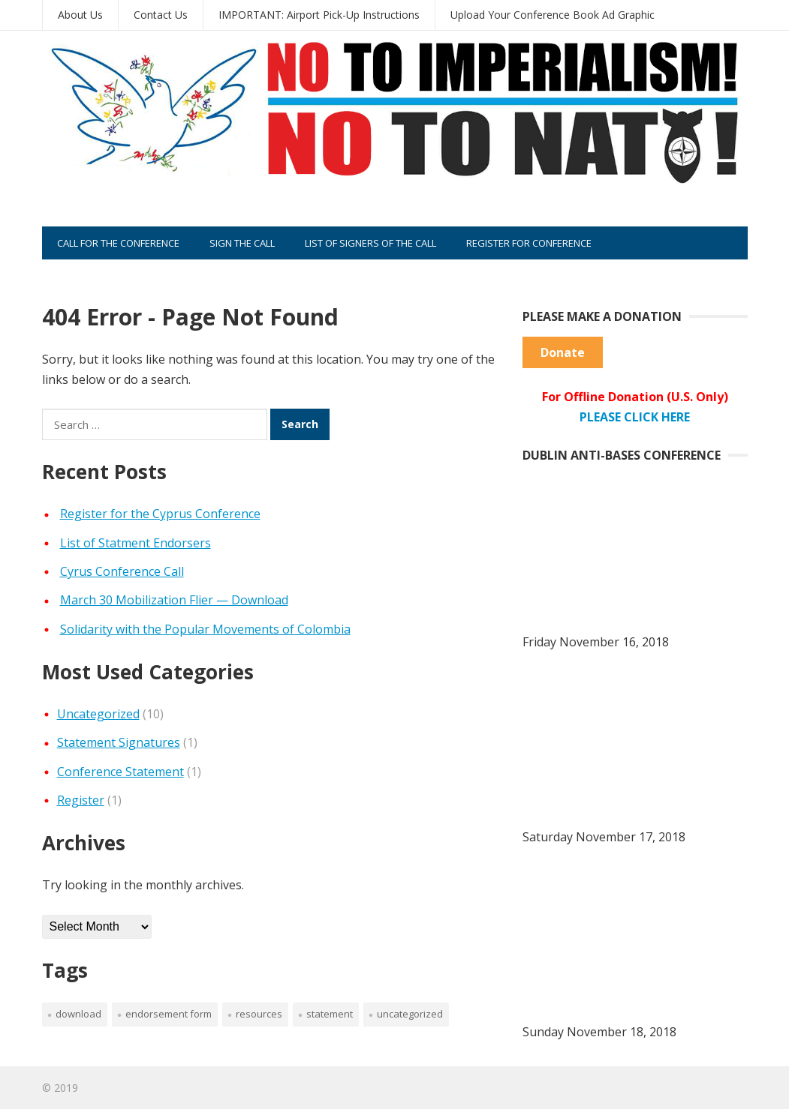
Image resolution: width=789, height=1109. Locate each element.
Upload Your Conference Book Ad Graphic (552, 14)
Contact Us (161, 14)
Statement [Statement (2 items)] (329, 1014)
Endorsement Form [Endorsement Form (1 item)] (168, 1014)
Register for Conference (529, 243)
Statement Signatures (118, 742)
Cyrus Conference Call (122, 571)
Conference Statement (120, 771)
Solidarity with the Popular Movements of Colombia (205, 629)
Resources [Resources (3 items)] (259, 1014)
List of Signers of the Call (370, 243)
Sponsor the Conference (120, 276)
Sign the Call (242, 243)
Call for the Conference (118, 243)
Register (80, 800)
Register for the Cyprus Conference (160, 513)
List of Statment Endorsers (135, 543)
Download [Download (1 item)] (78, 1014)
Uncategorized (98, 714)
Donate (563, 352)
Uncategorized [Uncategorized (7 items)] (410, 1014)
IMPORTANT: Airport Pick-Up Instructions (319, 14)
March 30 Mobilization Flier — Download (174, 600)
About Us (80, 14)
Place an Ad (243, 276)
